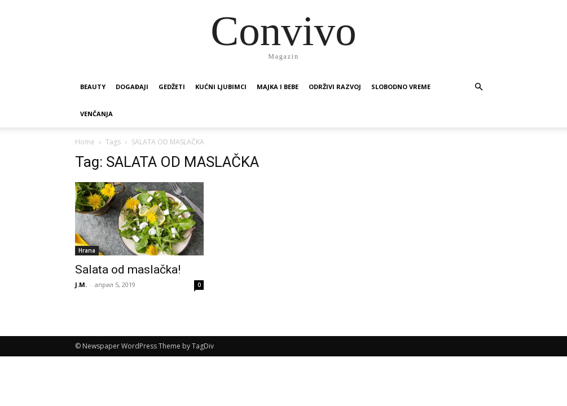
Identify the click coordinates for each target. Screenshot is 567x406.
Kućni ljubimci (221, 86)
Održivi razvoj (335, 86)
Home (85, 142)
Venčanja (96, 113)
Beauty (93, 86)
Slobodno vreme (400, 86)
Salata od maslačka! (128, 269)
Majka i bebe (277, 86)
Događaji (132, 86)
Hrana (86, 250)
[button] (479, 87)
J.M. (81, 284)
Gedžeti (172, 86)
